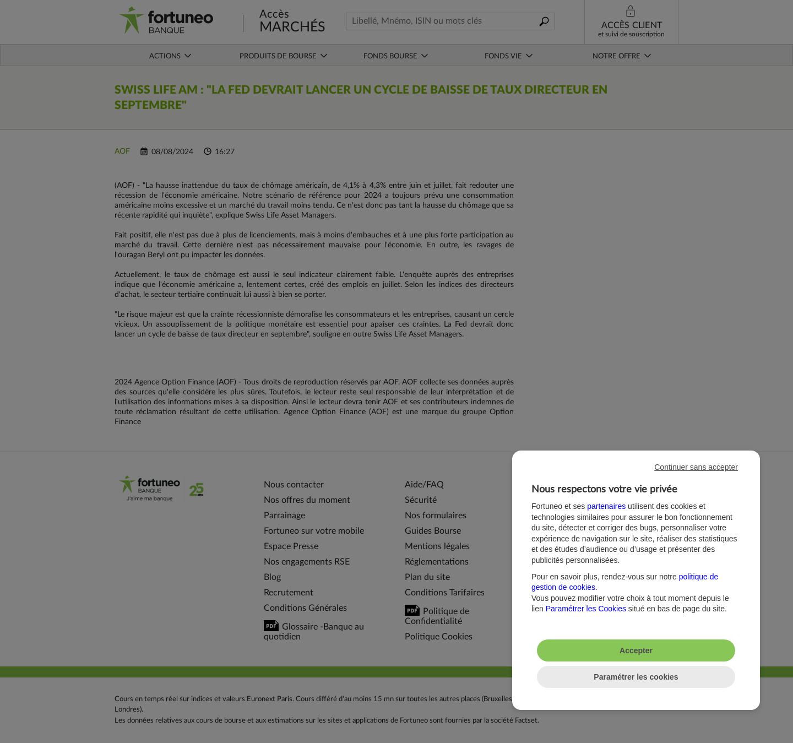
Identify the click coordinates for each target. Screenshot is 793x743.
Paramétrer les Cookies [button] (586, 608)
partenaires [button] (606, 506)
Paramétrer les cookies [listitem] (636, 677)
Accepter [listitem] (636, 650)
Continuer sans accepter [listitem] (696, 467)
